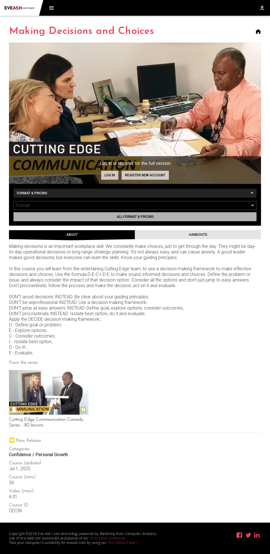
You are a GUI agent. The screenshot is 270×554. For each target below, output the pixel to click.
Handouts (198, 235)
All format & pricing (135, 217)
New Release (83, 409)
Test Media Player (122, 542)
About (72, 235)
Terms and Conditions (107, 538)
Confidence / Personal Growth (38, 454)
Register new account (145, 175)
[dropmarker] (253, 205)
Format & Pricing (32, 193)
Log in (110, 175)
